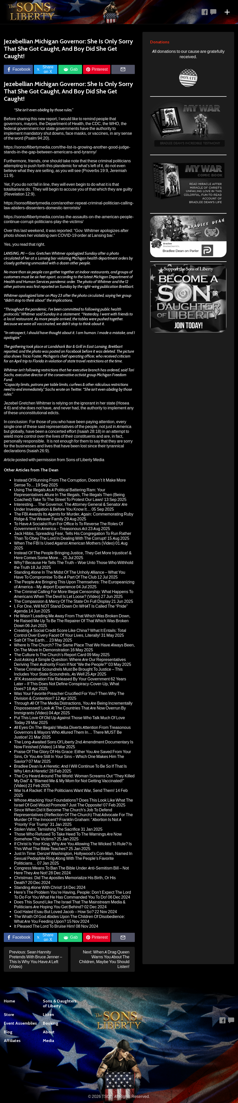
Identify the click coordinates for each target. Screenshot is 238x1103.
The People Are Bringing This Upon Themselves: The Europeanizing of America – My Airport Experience (74, 584)
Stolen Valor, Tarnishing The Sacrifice (47, 829)
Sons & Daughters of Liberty (59, 1003)
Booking (50, 1023)
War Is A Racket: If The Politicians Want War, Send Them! (64, 790)
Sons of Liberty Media (85, 459)
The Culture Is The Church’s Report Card (50, 654)
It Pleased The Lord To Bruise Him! (44, 926)
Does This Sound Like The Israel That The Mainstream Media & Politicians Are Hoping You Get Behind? (69, 904)
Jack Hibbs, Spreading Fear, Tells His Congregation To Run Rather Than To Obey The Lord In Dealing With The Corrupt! (72, 536)
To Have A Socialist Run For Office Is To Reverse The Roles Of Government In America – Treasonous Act (68, 526)
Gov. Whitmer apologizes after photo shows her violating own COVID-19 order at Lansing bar (66, 233)
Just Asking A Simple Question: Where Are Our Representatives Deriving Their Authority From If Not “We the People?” (70, 662)
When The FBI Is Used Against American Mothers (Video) (64, 543)
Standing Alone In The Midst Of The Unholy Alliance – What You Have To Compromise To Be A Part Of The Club (69, 575)
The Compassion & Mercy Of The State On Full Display (62, 601)
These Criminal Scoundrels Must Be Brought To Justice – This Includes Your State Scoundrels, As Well (68, 672)
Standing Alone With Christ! (38, 887)
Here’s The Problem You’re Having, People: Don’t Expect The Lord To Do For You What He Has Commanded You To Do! (72, 895)
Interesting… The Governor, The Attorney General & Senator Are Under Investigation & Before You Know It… (70, 507)
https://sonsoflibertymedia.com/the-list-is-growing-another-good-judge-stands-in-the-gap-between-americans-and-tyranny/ (67, 149)
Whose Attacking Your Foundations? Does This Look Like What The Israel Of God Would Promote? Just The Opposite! (73, 802)
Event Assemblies (20, 1023)
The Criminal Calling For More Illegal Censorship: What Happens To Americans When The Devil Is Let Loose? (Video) (73, 594)
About (49, 1032)
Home (9, 1001)
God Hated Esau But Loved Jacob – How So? (54, 911)
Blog (8, 1032)
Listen (48, 1014)
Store (9, 1014)
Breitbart (126, 286)
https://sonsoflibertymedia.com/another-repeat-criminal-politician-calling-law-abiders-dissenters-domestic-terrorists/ (69, 205)
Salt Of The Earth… (31, 640)
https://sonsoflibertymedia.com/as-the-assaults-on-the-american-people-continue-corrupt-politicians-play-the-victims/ (69, 219)
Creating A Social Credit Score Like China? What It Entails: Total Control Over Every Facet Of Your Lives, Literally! (70, 633)
